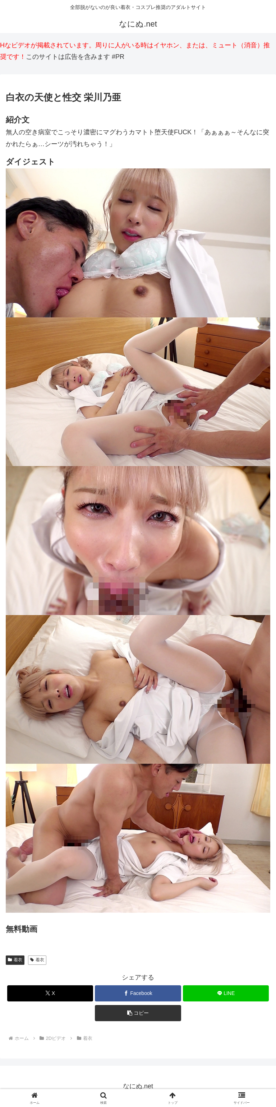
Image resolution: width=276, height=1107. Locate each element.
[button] (138, 1013)
